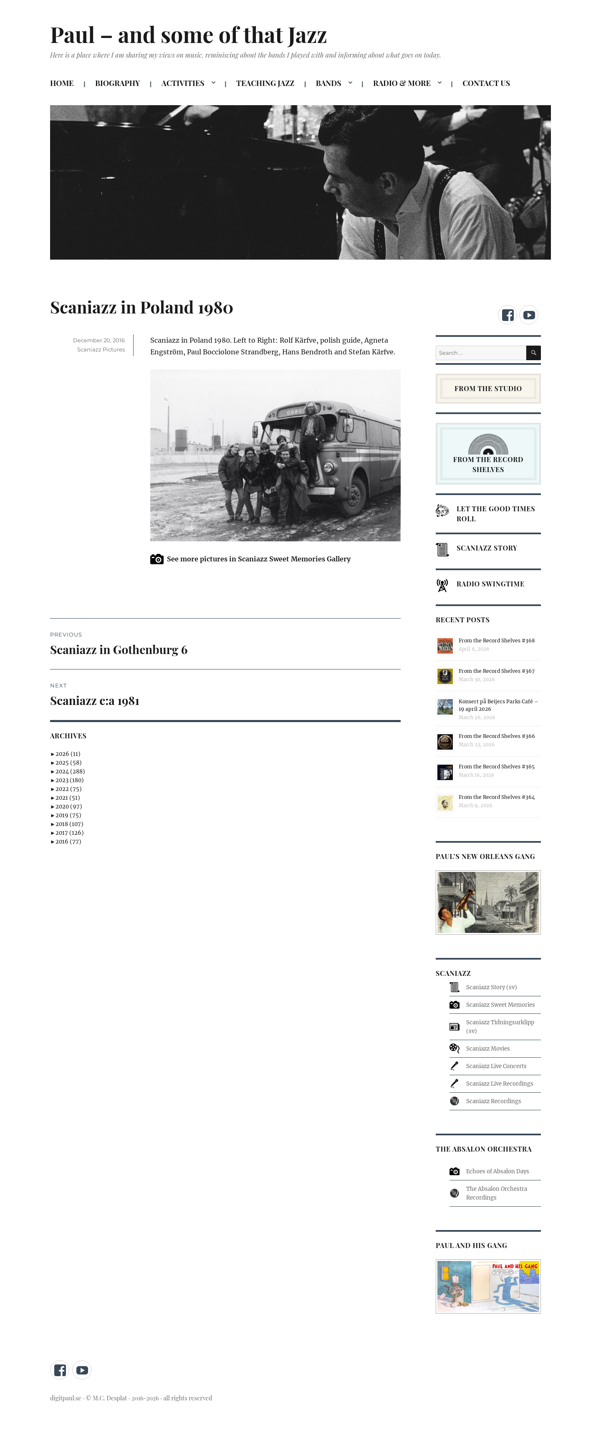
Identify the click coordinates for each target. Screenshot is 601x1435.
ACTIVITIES (183, 83)
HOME (61, 83)
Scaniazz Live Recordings (499, 1083)
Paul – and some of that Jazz (188, 34)
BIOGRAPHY (117, 83)
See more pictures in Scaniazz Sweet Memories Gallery (259, 559)
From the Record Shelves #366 (497, 736)
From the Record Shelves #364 (497, 797)
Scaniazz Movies (488, 1048)
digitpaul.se (66, 1398)
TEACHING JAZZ (265, 83)
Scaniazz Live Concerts (496, 1066)
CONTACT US (486, 83)
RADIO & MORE (402, 83)
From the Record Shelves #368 (497, 640)
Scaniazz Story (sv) (491, 987)
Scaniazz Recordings (493, 1101)
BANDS (328, 83)
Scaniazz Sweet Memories (500, 1004)
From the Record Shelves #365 (497, 766)
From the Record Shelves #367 (497, 671)
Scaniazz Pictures (101, 349)
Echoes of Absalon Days (497, 1171)
